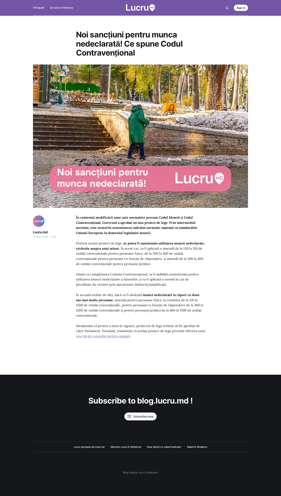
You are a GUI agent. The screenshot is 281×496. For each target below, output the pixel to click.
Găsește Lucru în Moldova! (125, 446)
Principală (38, 7)
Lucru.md (40, 232)
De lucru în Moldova (61, 7)
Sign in (241, 7)
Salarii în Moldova (197, 446)
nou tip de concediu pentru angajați (103, 336)
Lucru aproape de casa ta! (89, 446)
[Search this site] (227, 8)
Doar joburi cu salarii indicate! (164, 446)
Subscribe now (140, 416)
